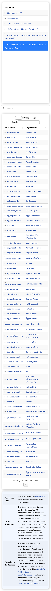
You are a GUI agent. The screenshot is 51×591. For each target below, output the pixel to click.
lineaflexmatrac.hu (13, 324)
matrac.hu (11, 186)
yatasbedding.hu (14, 162)
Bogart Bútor (32, 252)
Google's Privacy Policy (29, 583)
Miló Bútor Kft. (32, 142)
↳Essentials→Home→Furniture (23, 29)
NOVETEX (30, 186)
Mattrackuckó (32, 304)
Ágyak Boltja (31, 318)
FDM (28, 366)
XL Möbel (30, 263)
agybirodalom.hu (14, 220)
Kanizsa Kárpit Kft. (34, 352)
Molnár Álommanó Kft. (36, 411)
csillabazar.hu (13, 201)
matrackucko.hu (14, 304)
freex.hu (10, 461)
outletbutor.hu (13, 176)
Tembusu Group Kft (34, 220)
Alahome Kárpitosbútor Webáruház (32, 379)
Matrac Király (31, 387)
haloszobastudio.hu (14, 426)
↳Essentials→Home (19, 24)
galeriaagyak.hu (14, 418)
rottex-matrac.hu (14, 406)
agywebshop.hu (14, 248)
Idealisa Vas (31, 397)
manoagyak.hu (13, 196)
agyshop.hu (12, 230)
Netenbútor (31, 309)
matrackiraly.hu (14, 387)
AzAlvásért (31, 137)
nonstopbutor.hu (14, 347)
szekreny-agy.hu (14, 392)
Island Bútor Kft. (33, 294)
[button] (22, 127)
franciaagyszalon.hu (14, 439)
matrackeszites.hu (13, 259)
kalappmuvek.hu (14, 147)
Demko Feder (32, 299)
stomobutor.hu (13, 278)
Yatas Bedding (32, 162)
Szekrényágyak (33, 392)
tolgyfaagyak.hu (14, 445)
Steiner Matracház (34, 432)
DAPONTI (30, 268)
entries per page (29, 118)
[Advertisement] (25, 75)
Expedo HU (31, 171)
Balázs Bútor (31, 456)
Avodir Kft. (30, 451)
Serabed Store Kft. (34, 225)
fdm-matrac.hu (13, 366)
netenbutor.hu (13, 309)
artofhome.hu (13, 152)
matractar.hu (12, 289)
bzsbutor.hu (12, 342)
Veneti (29, 401)
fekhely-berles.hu (15, 362)
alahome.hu (12, 379)
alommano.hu (13, 411)
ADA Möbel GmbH (34, 329)
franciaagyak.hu (14, 211)
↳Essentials (15, 18)
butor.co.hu (12, 225)
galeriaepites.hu (14, 157)
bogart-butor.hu (14, 252)
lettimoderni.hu (14, 243)
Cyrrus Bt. (30, 157)
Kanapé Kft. (31, 167)
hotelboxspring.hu (13, 284)
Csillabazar (31, 201)
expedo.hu (11, 171)
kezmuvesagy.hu (14, 451)
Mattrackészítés (33, 258)
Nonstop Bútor (32, 347)
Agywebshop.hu (33, 248)
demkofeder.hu (14, 299)
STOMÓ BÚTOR (33, 278)
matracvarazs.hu (14, 357)
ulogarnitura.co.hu (15, 336)
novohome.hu (13, 329)
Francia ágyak (32, 211)
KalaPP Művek (32, 147)
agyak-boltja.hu (14, 318)
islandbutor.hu (13, 294)
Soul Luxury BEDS (34, 191)
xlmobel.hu (12, 263)
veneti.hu (11, 401)
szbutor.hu (11, 236)
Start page (14, 13)
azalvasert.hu (13, 137)
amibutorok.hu (13, 313)
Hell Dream (31, 181)
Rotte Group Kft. (33, 406)
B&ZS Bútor (31, 342)
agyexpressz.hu (14, 215)
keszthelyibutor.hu (13, 467)
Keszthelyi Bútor (33, 467)
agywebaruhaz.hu (15, 206)
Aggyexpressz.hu (34, 215)
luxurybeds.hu (13, 191)
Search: (14, 122)
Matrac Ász (31, 132)
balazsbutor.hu (13, 456)
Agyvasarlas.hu (33, 273)
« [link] (16, 485)
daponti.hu (11, 268)
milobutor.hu (12, 142)
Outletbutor (31, 176)
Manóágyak (31, 196)
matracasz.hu (13, 132)
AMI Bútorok (31, 313)
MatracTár (30, 289)
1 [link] (25, 485)
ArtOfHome (31, 152)
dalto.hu (10, 352)
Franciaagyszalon (33, 438)
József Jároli (40, 496)
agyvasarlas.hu (13, 273)
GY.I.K (28, 371)
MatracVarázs (32, 357)
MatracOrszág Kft (34, 284)
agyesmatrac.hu (14, 474)
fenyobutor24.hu (14, 371)
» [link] (34, 485)
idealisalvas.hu (13, 397)
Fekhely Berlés (33, 362)
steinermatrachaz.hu (14, 433)
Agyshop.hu (31, 230)
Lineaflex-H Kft (33, 324)
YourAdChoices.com (27, 575)
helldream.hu (13, 181)
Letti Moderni (32, 243)
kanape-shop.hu (14, 167)
